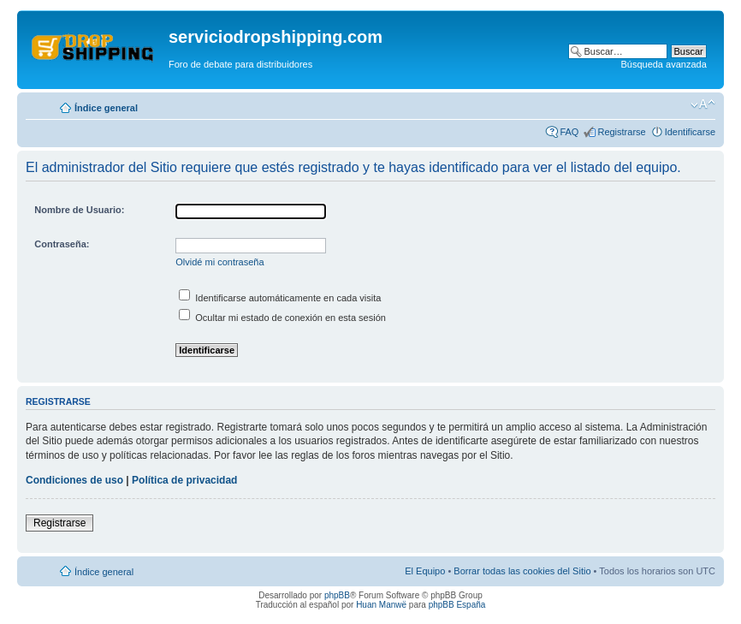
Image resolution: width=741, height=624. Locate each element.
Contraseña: (61, 244)
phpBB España (457, 604)
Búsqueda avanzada (663, 64)
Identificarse (690, 132)
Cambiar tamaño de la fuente (703, 104)
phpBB (337, 595)
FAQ (569, 132)
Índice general (106, 108)
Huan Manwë (381, 604)
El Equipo (425, 571)
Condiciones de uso (74, 480)
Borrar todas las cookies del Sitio (521, 571)
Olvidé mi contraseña (219, 262)
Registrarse (621, 132)
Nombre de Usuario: (79, 210)
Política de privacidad (184, 480)
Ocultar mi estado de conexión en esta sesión (282, 317)
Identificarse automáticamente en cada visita (280, 298)
